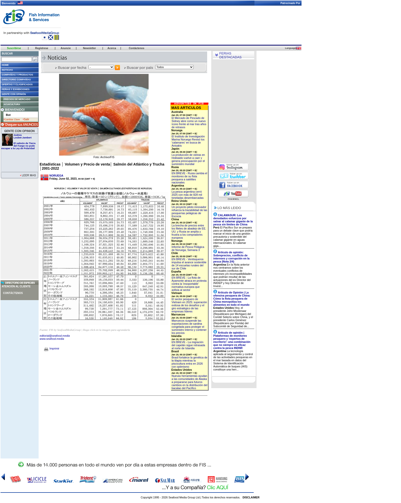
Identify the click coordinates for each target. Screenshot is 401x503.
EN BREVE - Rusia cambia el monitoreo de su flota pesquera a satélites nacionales (189, 178)
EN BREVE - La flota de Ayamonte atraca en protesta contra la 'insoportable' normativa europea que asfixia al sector (189, 283)
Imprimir (51, 348)
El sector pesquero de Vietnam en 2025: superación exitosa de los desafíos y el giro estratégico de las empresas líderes (189, 305)
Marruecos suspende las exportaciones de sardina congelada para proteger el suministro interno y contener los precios (189, 326)
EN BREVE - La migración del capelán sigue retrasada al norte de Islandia (188, 345)
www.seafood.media (52, 338)
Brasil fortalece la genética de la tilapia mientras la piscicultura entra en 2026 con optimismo (189, 362)
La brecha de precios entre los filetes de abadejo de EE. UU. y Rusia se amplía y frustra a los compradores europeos (189, 231)
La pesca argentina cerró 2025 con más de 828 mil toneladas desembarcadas (188, 194)
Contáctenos (13, 293)
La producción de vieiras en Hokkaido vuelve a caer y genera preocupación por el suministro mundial (188, 159)
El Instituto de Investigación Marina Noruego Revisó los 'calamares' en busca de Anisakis (188, 141)
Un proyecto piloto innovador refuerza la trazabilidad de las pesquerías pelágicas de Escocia (189, 211)
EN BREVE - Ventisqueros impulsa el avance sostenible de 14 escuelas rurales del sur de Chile (189, 264)
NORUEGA (56, 175)
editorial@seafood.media (55, 335)
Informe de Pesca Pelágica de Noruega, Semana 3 (188, 248)
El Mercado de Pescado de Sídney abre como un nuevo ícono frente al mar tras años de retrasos (189, 122)
